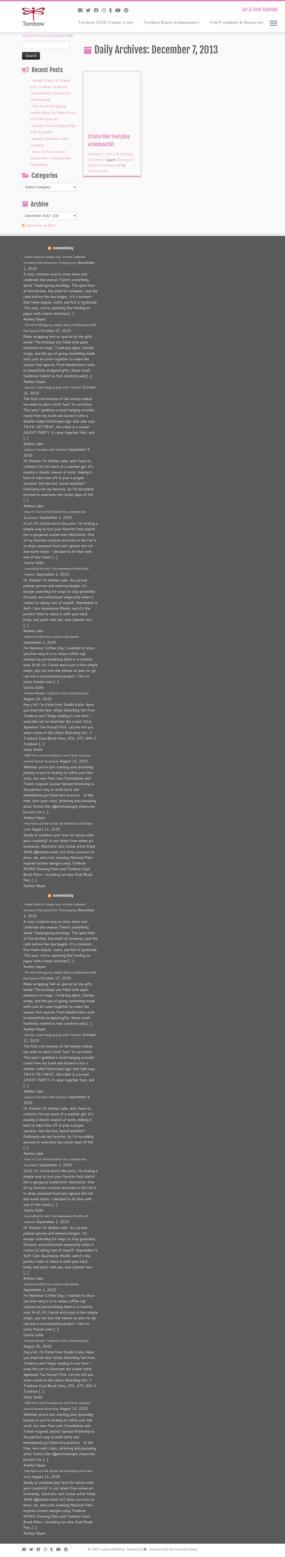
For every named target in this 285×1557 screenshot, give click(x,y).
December (56, 35)
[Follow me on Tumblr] (112, 10)
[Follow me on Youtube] (119, 10)
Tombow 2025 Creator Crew (105, 22)
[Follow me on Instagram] (105, 10)
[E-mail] (82, 10)
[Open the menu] (273, 23)
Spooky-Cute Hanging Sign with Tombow (52, 387)
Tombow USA (97, 171)
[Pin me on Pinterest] (128, 10)
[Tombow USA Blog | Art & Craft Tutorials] (33, 16)
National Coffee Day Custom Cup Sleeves (51, 637)
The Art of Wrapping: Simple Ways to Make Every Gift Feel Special (53, 113)
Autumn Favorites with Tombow (45, 450)
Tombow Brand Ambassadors (171, 22)
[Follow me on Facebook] (98, 10)
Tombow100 (112, 165)
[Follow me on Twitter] (90, 10)
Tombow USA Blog (63, 248)
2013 (39, 35)
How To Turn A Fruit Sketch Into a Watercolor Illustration (50, 158)
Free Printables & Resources (236, 22)
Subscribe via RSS (40, 225)
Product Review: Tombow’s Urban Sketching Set (56, 693)
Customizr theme (186, 1549)
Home (27, 35)
